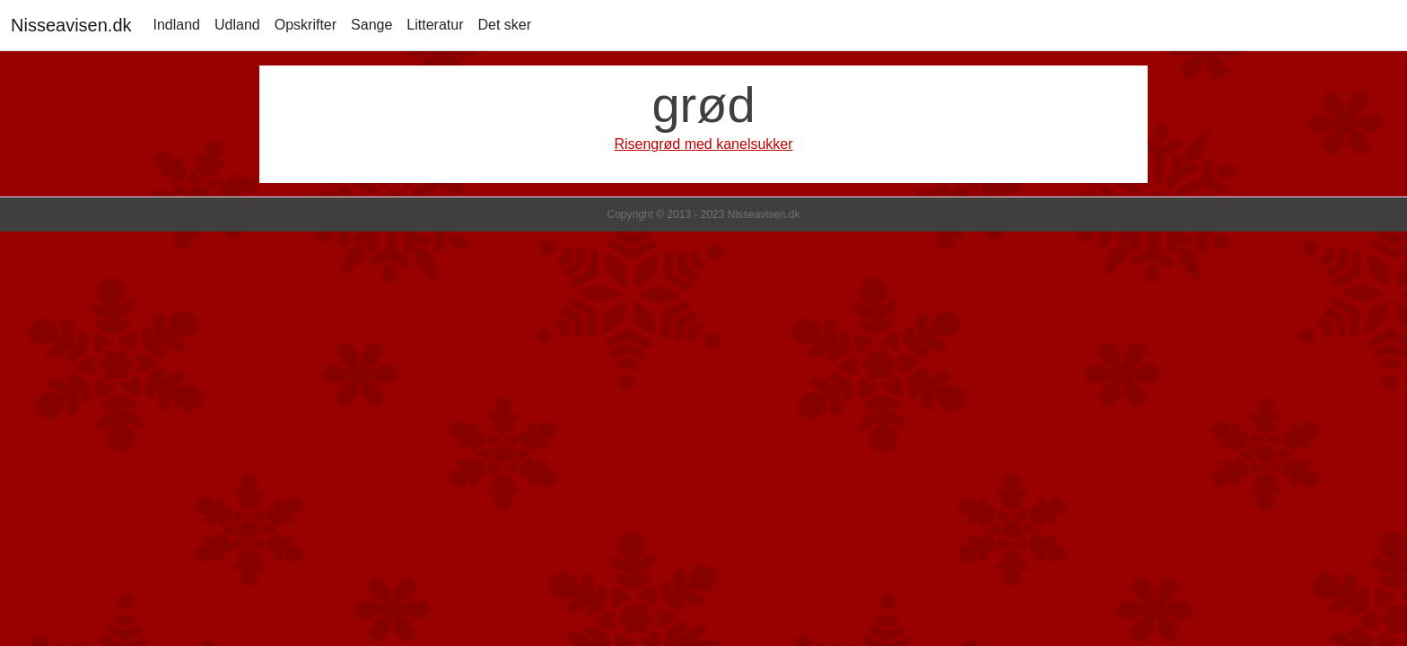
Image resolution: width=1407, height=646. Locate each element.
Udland (237, 24)
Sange (371, 24)
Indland (177, 24)
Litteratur (434, 24)
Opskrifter (305, 24)
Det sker (504, 24)
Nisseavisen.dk (71, 25)
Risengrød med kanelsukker (703, 144)
